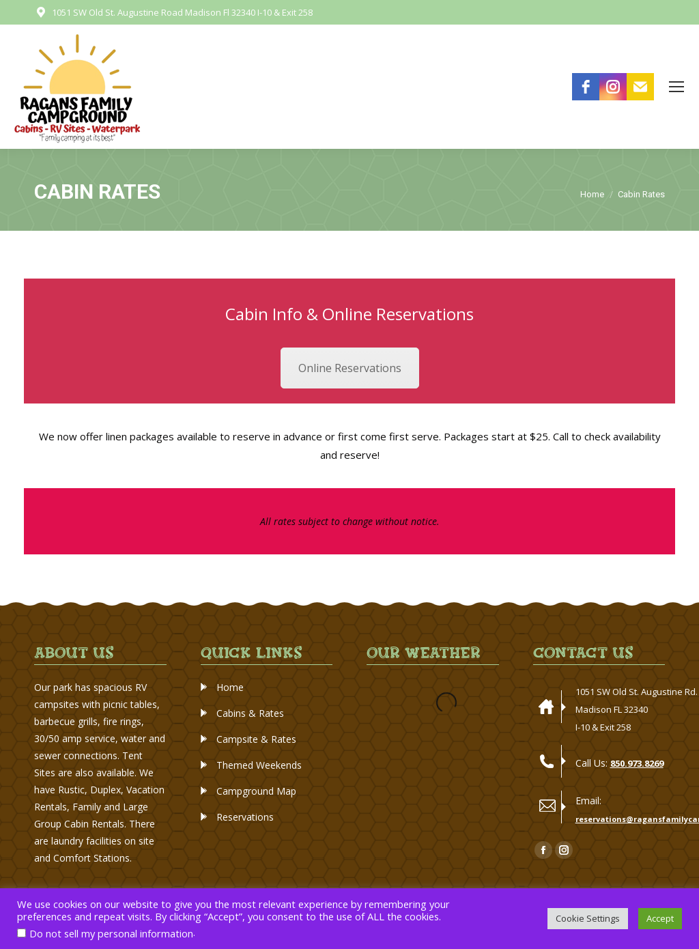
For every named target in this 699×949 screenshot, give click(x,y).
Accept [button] (660, 918)
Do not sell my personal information (111, 933)
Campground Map (256, 790)
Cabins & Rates (250, 713)
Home (230, 687)
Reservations (245, 816)
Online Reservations (349, 368)
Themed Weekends (259, 765)
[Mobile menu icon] (676, 87)
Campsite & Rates (256, 739)
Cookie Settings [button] (588, 918)
